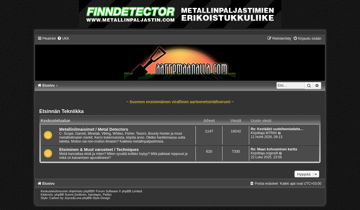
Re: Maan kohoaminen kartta (274, 149)
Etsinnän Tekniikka (61, 111)
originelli (272, 153)
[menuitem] (63, 38)
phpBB (88, 191)
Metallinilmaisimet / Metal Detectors (93, 129)
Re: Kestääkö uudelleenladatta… (277, 129)
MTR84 (271, 133)
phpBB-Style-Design (96, 198)
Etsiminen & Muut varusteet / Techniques (99, 149)
